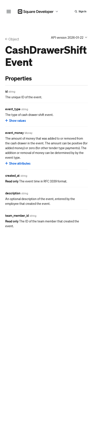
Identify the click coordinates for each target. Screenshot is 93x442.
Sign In (82, 11)
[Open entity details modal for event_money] (28, 133)
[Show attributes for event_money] (18, 163)
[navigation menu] (8, 11)
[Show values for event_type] (16, 120)
